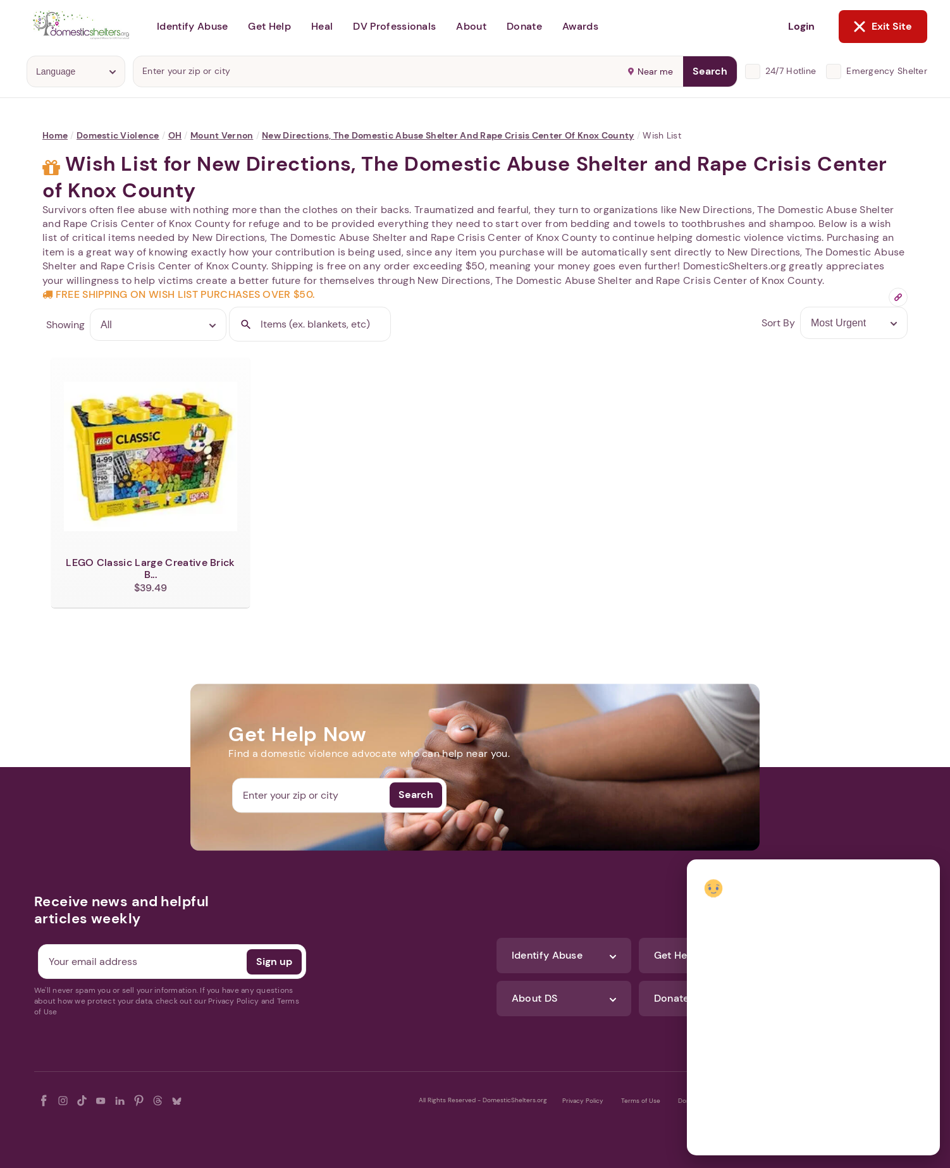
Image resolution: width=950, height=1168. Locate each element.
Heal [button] (322, 26)
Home (55, 135)
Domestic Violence (118, 135)
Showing (65, 324)
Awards (580, 26)
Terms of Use (640, 1101)
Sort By (778, 322)
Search (710, 71)
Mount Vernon (221, 135)
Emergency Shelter (886, 71)
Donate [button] (524, 26)
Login (801, 26)
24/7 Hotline (790, 71)
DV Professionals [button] (394, 26)
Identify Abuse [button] (192, 26)
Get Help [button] (269, 26)
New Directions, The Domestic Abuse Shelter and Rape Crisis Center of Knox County (448, 135)
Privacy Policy (582, 1101)
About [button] (471, 26)
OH (175, 135)
